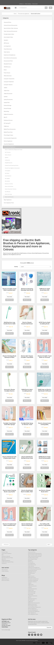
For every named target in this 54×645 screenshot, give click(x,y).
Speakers (6, 40)
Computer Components (9, 78)
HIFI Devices (6, 43)
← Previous (6, 544)
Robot (5, 69)
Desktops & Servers (8, 120)
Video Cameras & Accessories (10, 31)
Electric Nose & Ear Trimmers (10, 189)
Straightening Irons (8, 162)
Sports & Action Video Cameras (11, 28)
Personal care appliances (23, 13)
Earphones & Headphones (9, 55)
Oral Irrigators (7, 170)
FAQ (3, 556)
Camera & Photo (7, 22)
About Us (4, 560)
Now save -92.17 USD (18, 1)
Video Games (7, 52)
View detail (9, 296)
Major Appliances (8, 199)
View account (35, 3)
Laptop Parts (7, 102)
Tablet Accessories (8, 93)
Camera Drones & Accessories (10, 25)
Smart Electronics (8, 49)
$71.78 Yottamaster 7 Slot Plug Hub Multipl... (31, 1)
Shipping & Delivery (6, 561)
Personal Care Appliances (9, 147)
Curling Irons (7, 160)
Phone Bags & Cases (8, 135)
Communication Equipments (10, 138)
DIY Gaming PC (7, 123)
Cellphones (6, 126)
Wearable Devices (8, 63)
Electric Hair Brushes (9, 186)
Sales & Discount (5, 580)
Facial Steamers (8, 175)
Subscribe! (49, 628)
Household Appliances (9, 144)
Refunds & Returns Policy (7, 559)
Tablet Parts (6, 90)
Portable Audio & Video (9, 34)
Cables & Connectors (8, 114)
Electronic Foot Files (9, 183)
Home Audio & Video (8, 37)
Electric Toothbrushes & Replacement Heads (13, 149)
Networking (6, 111)
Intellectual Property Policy (7, 563)
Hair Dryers (7, 173)
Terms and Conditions (6, 554)
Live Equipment (7, 46)
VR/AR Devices (7, 66)
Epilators (6, 157)
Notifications (4, 578)
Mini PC (5, 117)
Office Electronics (8, 75)
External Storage (7, 105)
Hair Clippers (7, 178)
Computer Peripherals (9, 81)
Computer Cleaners (8, 84)
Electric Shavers (8, 154)
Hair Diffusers (7, 191)
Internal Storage (7, 108)
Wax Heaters (7, 181)
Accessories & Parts (8, 60)
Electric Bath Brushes (9, 196)
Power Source (7, 72)
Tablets (5, 87)
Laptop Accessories (8, 99)
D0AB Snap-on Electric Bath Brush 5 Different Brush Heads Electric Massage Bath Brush (44, 391)
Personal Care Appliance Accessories (12, 168)
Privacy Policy (5, 553)
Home (15, 13)
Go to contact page (6, 631)
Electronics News (5, 581)
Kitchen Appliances (8, 141)
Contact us (21, 3)
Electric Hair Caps (8, 194)
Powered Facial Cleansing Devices (11, 165)
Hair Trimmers (7, 152)
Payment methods (6, 557)
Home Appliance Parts (9, 202)
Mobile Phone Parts (8, 132)
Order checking (28, 3)
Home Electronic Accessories (10, 58)
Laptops (5, 96)
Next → (49, 544)
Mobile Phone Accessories (10, 129)
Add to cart (10, 299)
